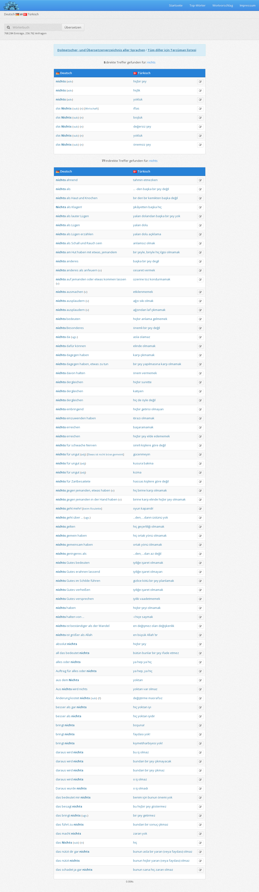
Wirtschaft (91, 108)
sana (146, 869)
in (92, 499)
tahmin (138, 180)
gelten (70, 526)
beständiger (78, 626)
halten (80, 373)
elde (150, 436)
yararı (158, 851)
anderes (72, 261)
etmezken (151, 180)
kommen (110, 279)
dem (65, 680)
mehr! (77, 508)
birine (142, 490)
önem (137, 373)
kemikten (154, 198)
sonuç (153, 824)
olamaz (145, 337)
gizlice (137, 581)
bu (135, 752)
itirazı (137, 418)
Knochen (91, 198)
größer (75, 635)
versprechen (85, 599)
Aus (58, 689)
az (152, 553)
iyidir (151, 716)
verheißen (83, 590)
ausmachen (74, 292)
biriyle (150, 252)
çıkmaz (160, 770)
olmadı (143, 788)
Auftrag (61, 671)
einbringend (75, 409)
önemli (138, 328)
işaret (146, 562)
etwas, (96, 252)
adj (83, 454)
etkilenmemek (143, 292)
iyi (149, 707)
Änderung (63, 698)
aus (58, 680)
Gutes (70, 562)
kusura (138, 463)
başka (147, 189)
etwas (98, 279)
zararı (137, 833)
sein (99, 243)
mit (89, 252)
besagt (67, 806)
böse (109, 454)
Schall (75, 243)
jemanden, (83, 490)
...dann (147, 517)
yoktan (138, 680)
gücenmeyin (141, 454)
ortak (141, 535)
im (77, 581)
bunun (152, 797)
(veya (167, 851)
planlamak (166, 581)
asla (136, 337)
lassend (94, 572)
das (58, 108)
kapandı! (147, 508)
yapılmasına (151, 364)
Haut (74, 198)
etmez (174, 653)
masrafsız (155, 698)
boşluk (138, 117)
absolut (61, 644)
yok (177, 216)
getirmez (149, 815)
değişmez (144, 626)
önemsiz (139, 144)
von (78, 617)
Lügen (84, 216)
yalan (137, 216)
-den (139, 189)
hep (140, 662)
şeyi (144, 608)
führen (95, 581)
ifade (165, 653)
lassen (121, 279)
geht (69, 508)
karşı (136, 355)
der (96, 499)
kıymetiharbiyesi (144, 743)
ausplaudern (75, 301)
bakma (148, 463)
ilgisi (163, 252)
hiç (160, 207)
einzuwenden (76, 418)
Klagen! (77, 207)
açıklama (155, 234)
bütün (137, 653)
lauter (75, 216)
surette (146, 382)
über (76, 517)
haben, (85, 364)
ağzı (136, 301)
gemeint (118, 454)
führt (65, 824)
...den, (137, 517)
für (68, 445)
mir (77, 797)
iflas (136, 108)
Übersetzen (73, 27)
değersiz (139, 126)
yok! (147, 734)
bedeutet (72, 653)
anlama (146, 319)
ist (96, 454)
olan (155, 626)
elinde (137, 346)
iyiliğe (137, 562)
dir (71, 851)
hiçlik (136, 90)
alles (59, 662)
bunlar (146, 653)
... (134, 189)
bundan (138, 761)
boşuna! (138, 725)
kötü (145, 581)
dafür (70, 346)
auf (68, 279)
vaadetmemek (150, 599)
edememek (162, 436)
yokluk (138, 99)
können (80, 346)
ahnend (72, 180)
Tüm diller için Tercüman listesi (172, 50)
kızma (137, 472)
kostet (74, 698)
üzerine (138, 279)
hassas (138, 481)
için (145, 797)
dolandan (148, 216)
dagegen (72, 355)
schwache (78, 445)
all (57, 653)
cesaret (138, 270)
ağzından (139, 310)
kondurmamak (160, 279)
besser (61, 707)
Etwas (91, 454)
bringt (60, 725)
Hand (103, 499)
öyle (145, 400)
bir (154, 189)
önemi (162, 797)
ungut (75, 454)
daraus (61, 752)
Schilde (85, 581)
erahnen (82, 572)
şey (144, 81)
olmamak (173, 252)
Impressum (248, 5)
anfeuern (90, 270)
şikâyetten (140, 207)
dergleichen (74, 382)
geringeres (74, 553)
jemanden (79, 279)
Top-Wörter (198, 5)
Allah (88, 635)
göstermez (158, 806)
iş (138, 752)
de (139, 400)
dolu (145, 225)
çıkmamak (158, 310)
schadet (67, 869)
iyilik (136, 599)
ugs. (74, 337)
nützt (65, 851)
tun (106, 364)
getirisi (146, 409)
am (68, 252)
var (146, 689)
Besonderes (75, 328)
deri (140, 198)
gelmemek (160, 319)
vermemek (149, 373)
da (68, 337)
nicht (102, 454)
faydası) (177, 851)
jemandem (109, 252)
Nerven (91, 445)
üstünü (157, 517)
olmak (151, 243)
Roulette (95, 508)
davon (70, 373)
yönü (149, 535)
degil (155, 261)
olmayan (157, 409)
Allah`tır (152, 635)
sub (75, 108)
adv (70, 81)
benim (137, 797)
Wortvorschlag (222, 5)
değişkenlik (166, 626)
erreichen (73, 427)
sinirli (136, 445)
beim (86, 508)
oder (90, 279)
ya (135, 662)
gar (73, 707)
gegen (70, 490)
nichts (83, 689)
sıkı (142, 301)
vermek (149, 270)
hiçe (138, 617)
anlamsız (139, 243)
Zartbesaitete (80, 481)
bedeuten (73, 319)
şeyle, (141, 252)
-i (134, 617)
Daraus (61, 788)
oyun (136, 508)
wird (75, 689)
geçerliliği (144, 526)
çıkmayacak (163, 761)
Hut (74, 252)
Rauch (91, 243)
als (68, 189)
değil (165, 189)
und (81, 198)
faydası (138, 734)
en (135, 626)
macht (66, 833)
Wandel (104, 626)
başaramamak (143, 427)
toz (147, 279)
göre (155, 445)
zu (101, 364)
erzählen (87, 234)
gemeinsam (74, 544)
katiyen (138, 391)
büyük (141, 635)
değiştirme (140, 698)
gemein (71, 535)
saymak (147, 617)
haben (81, 252)
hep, (140, 671)
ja (75, 869)
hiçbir (137, 81)
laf (149, 310)
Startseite (176, 5)
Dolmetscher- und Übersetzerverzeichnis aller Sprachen (101, 50)
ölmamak (155, 544)
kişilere (146, 445)
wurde (71, 788)
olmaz (153, 689)
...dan (146, 553)
